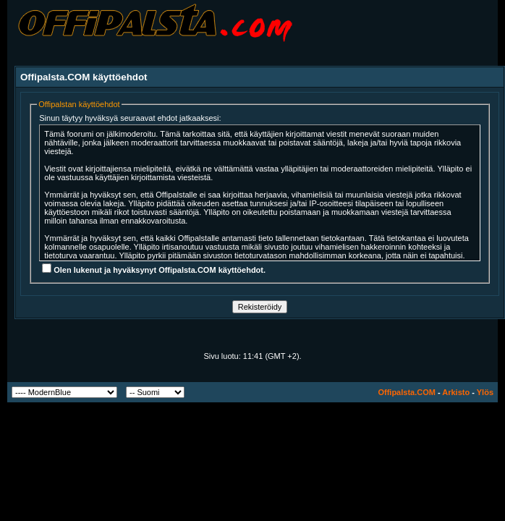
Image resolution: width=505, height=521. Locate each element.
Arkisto (456, 392)
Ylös (485, 392)
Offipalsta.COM (406, 392)
